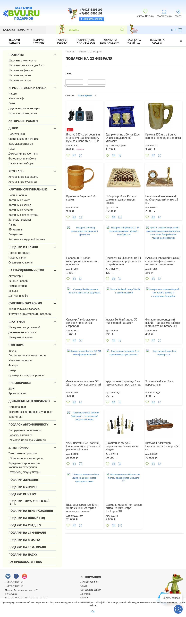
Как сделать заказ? (90, 589)
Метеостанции (17, 406)
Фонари (13, 365)
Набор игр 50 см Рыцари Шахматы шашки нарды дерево (121, 199)
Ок (93, 611)
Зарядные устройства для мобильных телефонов (24, 465)
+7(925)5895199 (14, 581)
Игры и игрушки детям (23, 113)
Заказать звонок (91, 18)
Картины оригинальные (28, 189)
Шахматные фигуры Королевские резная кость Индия (122, 446)
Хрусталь (16, 171)
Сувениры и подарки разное (26, 375)
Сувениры (16, 344)
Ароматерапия (17, 393)
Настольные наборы (21, 163)
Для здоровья (20, 382)
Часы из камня (17, 257)
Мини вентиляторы (20, 360)
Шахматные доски (20, 75)
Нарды (13, 93)
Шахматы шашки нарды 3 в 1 (27, 65)
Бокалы (13, 290)
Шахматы (16, 54)
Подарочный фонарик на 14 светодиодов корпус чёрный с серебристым (123, 261)
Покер (12, 103)
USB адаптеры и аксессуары (26, 458)
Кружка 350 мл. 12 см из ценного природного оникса (163, 136)
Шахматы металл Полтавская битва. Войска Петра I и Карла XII (124, 508)
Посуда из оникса (19, 252)
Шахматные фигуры (21, 70)
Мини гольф (16, 98)
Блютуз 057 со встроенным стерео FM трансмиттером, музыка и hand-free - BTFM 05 (83, 139)
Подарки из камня (23, 247)
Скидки (84, 585)
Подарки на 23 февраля (27, 547)
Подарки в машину (20, 435)
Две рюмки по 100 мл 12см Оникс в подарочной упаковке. (123, 137)
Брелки (13, 350)
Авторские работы (23, 120)
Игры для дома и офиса (27, 87)
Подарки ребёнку (62, 41)
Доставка (85, 593)
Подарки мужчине (38, 41)
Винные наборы (18, 280)
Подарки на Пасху (23, 554)
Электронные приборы (23, 453)
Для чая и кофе (18, 295)
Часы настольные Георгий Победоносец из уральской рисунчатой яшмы (83, 446)
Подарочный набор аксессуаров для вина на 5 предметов (82, 261)
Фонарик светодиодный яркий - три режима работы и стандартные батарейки (162, 322)
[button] (181, 40)
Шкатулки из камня (20, 337)
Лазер (12, 370)
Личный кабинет (89, 581)
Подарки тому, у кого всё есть (86, 41)
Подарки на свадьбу (157, 41)
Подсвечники (17, 133)
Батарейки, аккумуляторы (24, 472)
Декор (13, 128)
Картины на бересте (21, 209)
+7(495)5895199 (14, 585)
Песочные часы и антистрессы (27, 355)
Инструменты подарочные (25, 430)
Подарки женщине (14, 41)
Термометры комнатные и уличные (30, 411)
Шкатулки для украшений (24, 327)
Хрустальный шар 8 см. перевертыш (159, 383)
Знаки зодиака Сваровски (24, 308)
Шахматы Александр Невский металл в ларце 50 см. (162, 446)
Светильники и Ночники (24, 138)
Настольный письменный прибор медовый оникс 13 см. (161, 199)
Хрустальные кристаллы (23, 176)
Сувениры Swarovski (25, 303)
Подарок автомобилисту (28, 424)
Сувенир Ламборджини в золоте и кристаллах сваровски (81, 322)
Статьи (84, 597)
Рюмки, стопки (18, 285)
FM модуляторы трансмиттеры (27, 440)
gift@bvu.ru (11, 593)
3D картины (16, 229)
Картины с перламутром (23, 214)
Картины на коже (19, 200)
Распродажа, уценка (25, 561)
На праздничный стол (26, 270)
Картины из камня (20, 204)
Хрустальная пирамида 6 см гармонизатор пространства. (123, 383)
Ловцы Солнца (18, 195)
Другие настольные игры (24, 108)
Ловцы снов (16, 234)
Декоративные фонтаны (23, 153)
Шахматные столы (20, 80)
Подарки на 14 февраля (27, 532)
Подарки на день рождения (110, 41)
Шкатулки (17, 321)
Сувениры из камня (20, 262)
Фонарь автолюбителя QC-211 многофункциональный (83, 383)
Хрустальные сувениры (23, 181)
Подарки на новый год (133, 41)
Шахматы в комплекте (22, 60)
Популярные (85, 95)
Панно (12, 224)
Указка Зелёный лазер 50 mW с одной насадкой (121, 321)
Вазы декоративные (21, 143)
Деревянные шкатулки (22, 332)
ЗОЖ (11, 388)
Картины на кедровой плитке (27, 239)
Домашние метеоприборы (29, 401)
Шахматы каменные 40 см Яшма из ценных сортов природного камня (82, 508)
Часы (12, 148)
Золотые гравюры (20, 219)
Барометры (15, 416)
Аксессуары (16, 275)
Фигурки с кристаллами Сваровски (30, 313)
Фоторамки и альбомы (22, 158)
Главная (69, 51)
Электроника (19, 447)
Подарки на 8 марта (24, 539)
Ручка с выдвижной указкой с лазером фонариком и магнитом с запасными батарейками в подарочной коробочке (162, 264)
